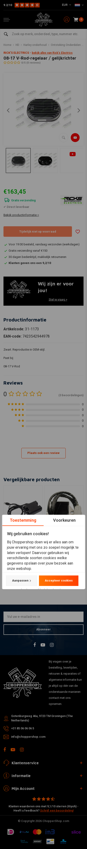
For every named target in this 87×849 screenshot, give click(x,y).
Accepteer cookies (58, 580)
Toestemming (23, 520)
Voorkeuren (64, 520)
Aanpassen (21, 581)
